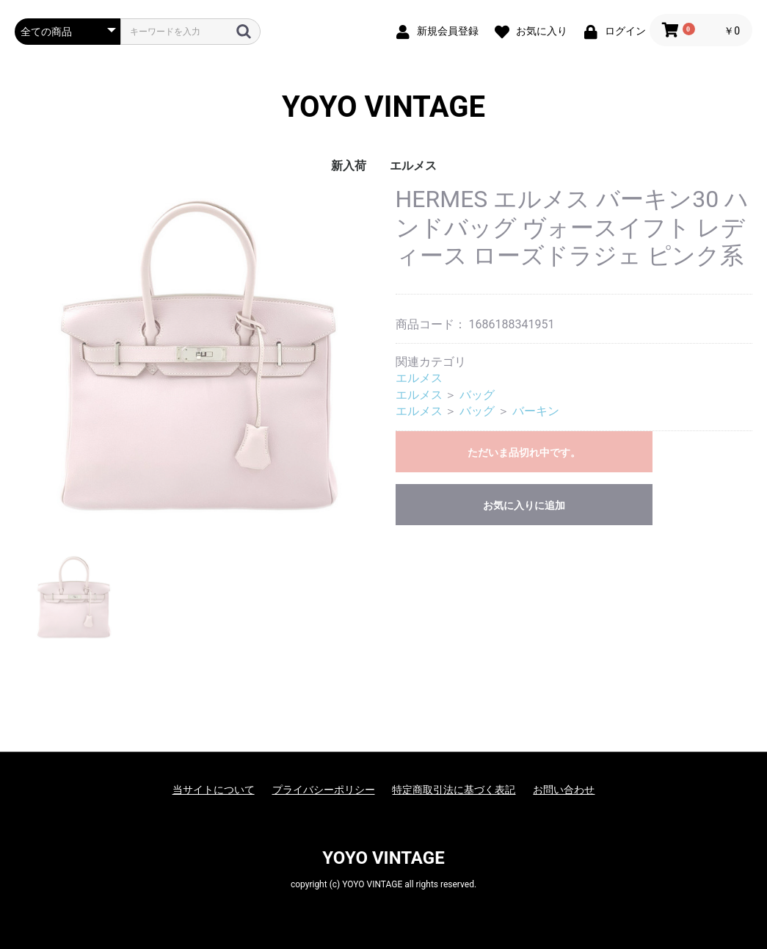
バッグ (477, 395)
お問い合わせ (564, 789)
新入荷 (348, 166)
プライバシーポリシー (323, 789)
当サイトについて (213, 789)
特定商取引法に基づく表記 (453, 789)
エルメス (413, 166)
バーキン (535, 411)
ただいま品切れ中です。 (524, 452)
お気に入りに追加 (524, 505)
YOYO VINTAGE (383, 107)
